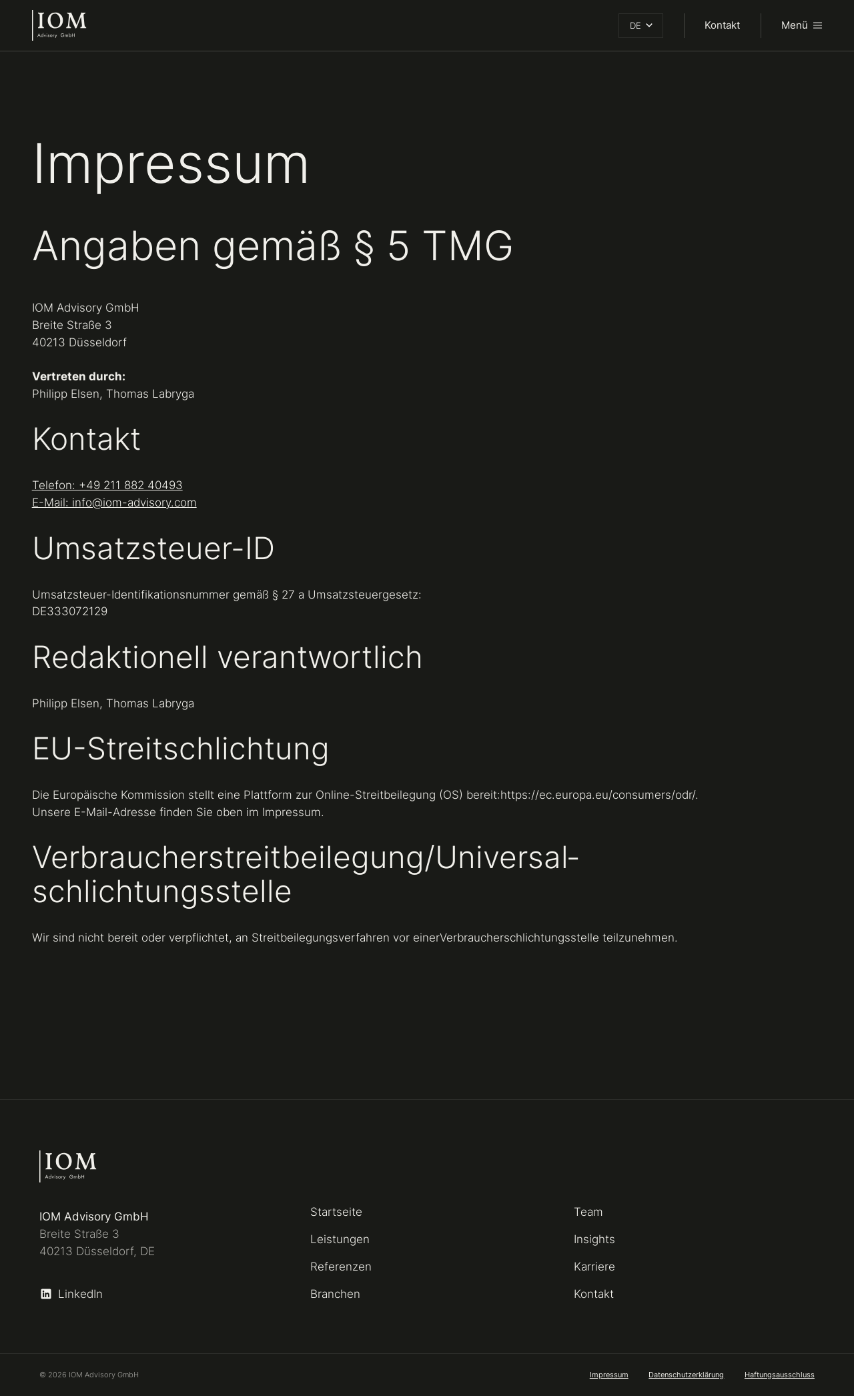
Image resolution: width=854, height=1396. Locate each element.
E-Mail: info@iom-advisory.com (114, 502)
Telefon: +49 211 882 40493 (107, 485)
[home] (59, 25)
